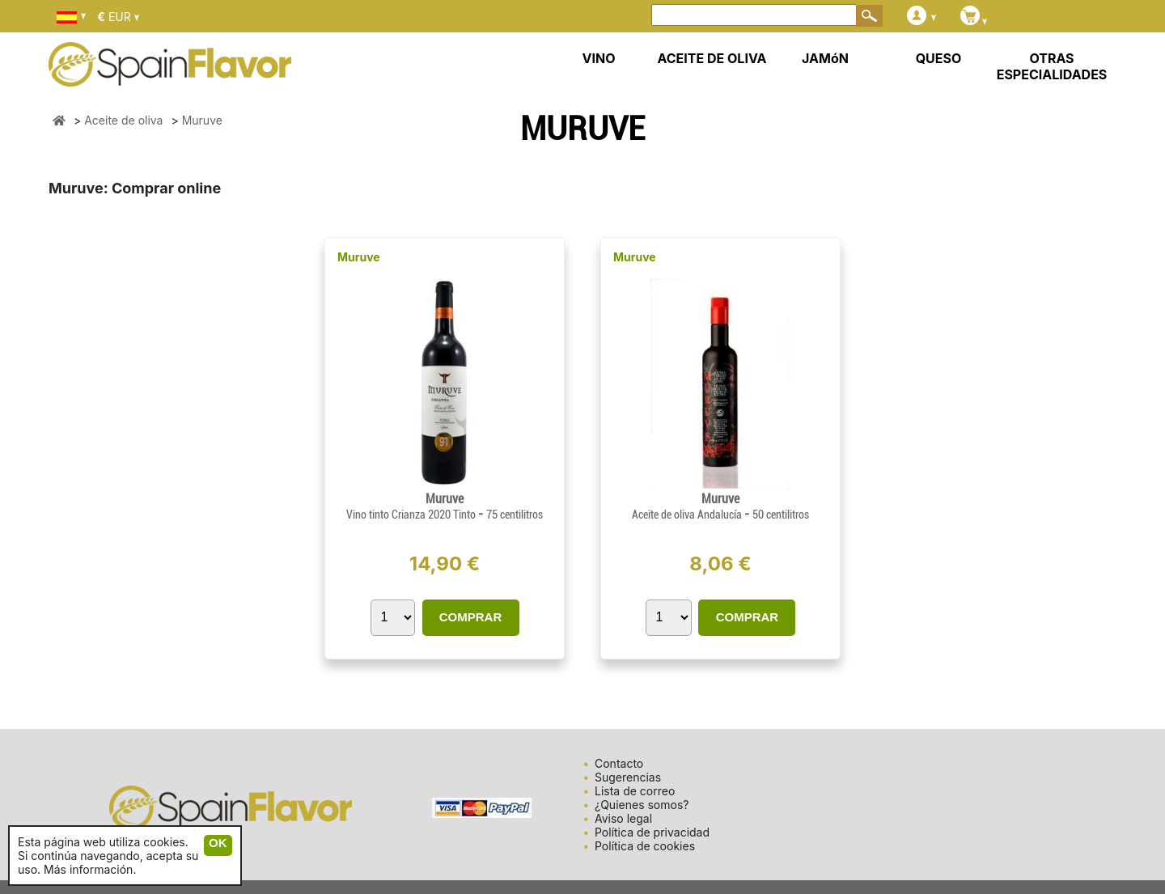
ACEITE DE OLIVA (711, 58)
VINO (599, 58)
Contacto (619, 763)
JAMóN (825, 58)
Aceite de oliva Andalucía (688, 514)
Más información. (90, 869)
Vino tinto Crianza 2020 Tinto (412, 514)
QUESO (939, 58)
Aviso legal (623, 818)
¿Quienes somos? (641, 804)
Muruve (358, 257)
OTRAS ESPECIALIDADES (1052, 66)
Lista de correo (635, 791)
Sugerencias (628, 777)
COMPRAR (470, 617)
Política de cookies (645, 846)
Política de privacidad (652, 832)
